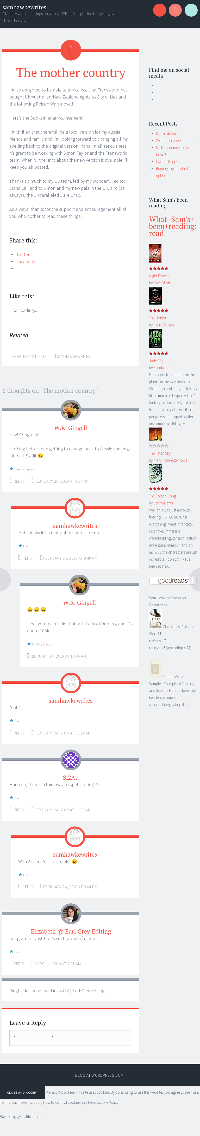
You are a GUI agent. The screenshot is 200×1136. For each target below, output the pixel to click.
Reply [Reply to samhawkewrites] (28, 558)
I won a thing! (166, 161)
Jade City (156, 360)
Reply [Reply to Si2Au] (19, 809)
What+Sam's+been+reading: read (173, 226)
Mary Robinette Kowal (171, 460)
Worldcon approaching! (175, 140)
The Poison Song (162, 496)
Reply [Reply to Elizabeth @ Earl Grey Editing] (19, 963)
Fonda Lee (162, 367)
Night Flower (159, 275)
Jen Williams (163, 503)
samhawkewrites (24, 7)
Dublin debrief (167, 133)
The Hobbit (157, 318)
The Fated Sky (160, 453)
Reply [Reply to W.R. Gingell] (19, 481)
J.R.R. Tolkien (164, 325)
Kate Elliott (162, 282)
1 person (30, 469)
